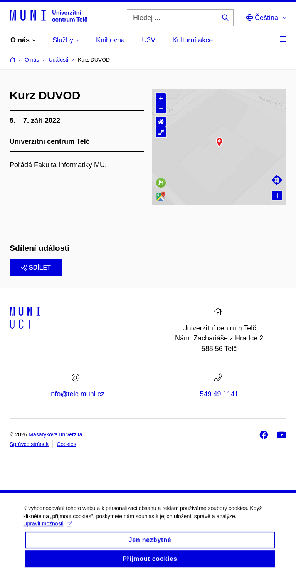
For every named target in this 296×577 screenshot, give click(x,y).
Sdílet (36, 267)
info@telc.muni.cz (76, 394)
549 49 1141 (219, 394)
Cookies (66, 444)
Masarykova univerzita (55, 434)
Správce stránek (29, 444)
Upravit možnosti (47, 541)
